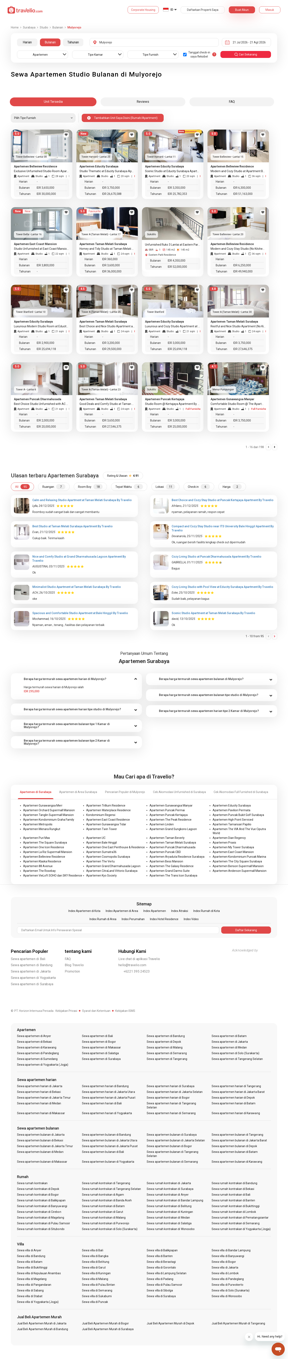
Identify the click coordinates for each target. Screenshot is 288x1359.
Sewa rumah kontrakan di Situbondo (41, 1229)
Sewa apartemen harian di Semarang (171, 1113)
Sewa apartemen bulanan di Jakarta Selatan (176, 1140)
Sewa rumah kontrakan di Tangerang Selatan (111, 1189)
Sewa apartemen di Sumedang (37, 1059)
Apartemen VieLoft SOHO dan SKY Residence (52, 875)
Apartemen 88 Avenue (38, 866)
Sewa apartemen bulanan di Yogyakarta (108, 1161)
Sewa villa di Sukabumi (97, 1296)
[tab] (76, 679)
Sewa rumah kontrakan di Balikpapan (41, 1200)
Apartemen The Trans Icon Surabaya (173, 875)
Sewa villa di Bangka (95, 1256)
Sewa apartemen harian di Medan (39, 1103)
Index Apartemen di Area (122, 911)
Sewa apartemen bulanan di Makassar (42, 1161)
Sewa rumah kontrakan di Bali (231, 1194)
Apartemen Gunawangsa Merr (42, 805)
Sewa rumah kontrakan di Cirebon (39, 1211)
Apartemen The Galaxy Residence (172, 866)
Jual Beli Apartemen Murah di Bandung (42, 1329)
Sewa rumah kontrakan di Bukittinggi (236, 1206)
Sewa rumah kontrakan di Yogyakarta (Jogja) (241, 1229)
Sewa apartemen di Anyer (34, 1036)
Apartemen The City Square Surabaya (237, 861)
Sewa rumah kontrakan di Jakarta (169, 1183)
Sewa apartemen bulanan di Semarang (172, 1161)
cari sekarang (245, 54)
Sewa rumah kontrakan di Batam (103, 1206)
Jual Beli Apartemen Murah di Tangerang (238, 1323)
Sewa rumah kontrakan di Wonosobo (171, 1229)
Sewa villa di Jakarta (225, 1267)
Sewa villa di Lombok (225, 1273)
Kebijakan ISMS (125, 1010)
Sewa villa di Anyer (29, 1250)
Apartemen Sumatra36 (101, 852)
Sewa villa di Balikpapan (162, 1250)
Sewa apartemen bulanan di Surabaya (172, 1134)
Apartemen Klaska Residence (42, 861)
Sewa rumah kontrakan (32, 1183)
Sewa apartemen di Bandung (31, 965)
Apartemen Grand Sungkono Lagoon (173, 829)
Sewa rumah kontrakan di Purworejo (105, 1223)
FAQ (68, 959)
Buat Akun (242, 9)
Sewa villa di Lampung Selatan (166, 1273)
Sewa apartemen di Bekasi (34, 1041)
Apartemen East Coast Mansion (233, 852)
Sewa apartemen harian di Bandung (105, 1086)
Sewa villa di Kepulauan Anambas (39, 1273)
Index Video (191, 919)
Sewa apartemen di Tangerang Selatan (237, 1059)
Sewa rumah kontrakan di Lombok (234, 1211)
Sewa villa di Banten (160, 1256)
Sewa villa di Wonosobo (227, 1296)
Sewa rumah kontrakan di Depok (38, 1189)
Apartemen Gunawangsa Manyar (171, 805)
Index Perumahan (133, 919)
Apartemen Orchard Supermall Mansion (49, 810)
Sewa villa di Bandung (31, 1256)
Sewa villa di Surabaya (161, 1296)
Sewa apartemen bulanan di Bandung (106, 1134)
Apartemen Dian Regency (229, 837)
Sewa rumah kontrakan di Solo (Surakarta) (109, 1229)
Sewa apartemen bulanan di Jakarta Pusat (110, 1146)
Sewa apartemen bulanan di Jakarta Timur (45, 1146)
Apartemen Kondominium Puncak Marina (239, 856)
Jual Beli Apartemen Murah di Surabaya (108, 1329)
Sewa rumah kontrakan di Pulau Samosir (43, 1223)
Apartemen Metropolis (37, 824)
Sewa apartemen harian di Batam (234, 1103)
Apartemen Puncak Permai (167, 810)
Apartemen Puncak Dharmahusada (172, 847)
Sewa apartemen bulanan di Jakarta (41, 1134)
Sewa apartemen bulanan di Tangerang (237, 1134)
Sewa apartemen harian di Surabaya (170, 1086)
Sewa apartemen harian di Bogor (168, 1097)
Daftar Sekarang (246, 930)
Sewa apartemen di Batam (229, 1036)
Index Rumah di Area (103, 919)
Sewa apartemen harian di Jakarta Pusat (108, 1097)
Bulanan (50, 42)
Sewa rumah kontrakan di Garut (102, 1211)
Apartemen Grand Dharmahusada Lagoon (113, 866)
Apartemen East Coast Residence (108, 819)
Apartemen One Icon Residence (43, 847)
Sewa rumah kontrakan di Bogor (38, 1194)
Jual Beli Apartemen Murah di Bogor (105, 1323)
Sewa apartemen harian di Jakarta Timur (44, 1097)
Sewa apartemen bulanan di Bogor (169, 1146)
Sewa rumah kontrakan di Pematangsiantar (240, 1217)
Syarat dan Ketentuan (96, 1010)
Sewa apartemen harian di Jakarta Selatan (175, 1092)
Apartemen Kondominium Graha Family (48, 819)
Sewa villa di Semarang (97, 1290)
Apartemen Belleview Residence (44, 856)
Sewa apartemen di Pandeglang (38, 1053)
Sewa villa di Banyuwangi (228, 1256)
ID (171, 9)
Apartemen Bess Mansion (166, 861)
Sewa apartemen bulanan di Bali (103, 1151)
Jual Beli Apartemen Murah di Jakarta (41, 1323)
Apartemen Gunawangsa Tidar (106, 824)
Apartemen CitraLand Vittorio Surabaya (111, 870)
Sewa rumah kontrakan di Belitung (169, 1206)
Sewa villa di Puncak (95, 1302)
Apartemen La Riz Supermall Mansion (47, 852)
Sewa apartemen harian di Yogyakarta (107, 1113)
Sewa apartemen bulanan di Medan (40, 1151)
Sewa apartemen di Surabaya (32, 984)
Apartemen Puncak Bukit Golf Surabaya (238, 815)
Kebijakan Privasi (66, 1010)
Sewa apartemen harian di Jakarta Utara (108, 1092)
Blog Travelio (74, 965)
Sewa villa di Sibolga (160, 1290)
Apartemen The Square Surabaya (45, 842)
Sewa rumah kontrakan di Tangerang (106, 1183)
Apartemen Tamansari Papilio (232, 824)
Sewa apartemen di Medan (229, 1047)
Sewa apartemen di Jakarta (31, 971)
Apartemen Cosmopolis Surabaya (108, 856)
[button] (76, 679)
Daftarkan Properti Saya (202, 9)
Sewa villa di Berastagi (161, 1261)
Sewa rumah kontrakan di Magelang (40, 1217)
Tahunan (73, 42)
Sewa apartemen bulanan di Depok (234, 1146)
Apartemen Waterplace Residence (108, 810)
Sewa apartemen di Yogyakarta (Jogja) (42, 1064)
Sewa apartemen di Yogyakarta (33, 978)
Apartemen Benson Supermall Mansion (238, 866)
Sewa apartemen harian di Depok (233, 1097)
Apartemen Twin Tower (101, 829)
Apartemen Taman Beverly (167, 837)
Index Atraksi (179, 911)
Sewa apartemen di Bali (28, 959)
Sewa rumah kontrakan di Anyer (167, 1194)
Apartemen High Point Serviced (233, 819)
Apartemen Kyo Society (101, 875)
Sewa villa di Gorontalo (161, 1267)
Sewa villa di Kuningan (96, 1273)
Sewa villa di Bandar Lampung (231, 1250)
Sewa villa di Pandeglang (228, 1279)
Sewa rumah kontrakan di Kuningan (170, 1211)
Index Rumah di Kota (206, 911)
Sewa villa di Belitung (95, 1261)
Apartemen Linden (162, 824)
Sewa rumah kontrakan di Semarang (236, 1223)
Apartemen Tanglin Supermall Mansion (48, 815)
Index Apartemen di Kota (84, 911)
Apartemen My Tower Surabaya (233, 847)
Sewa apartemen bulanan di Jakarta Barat (239, 1140)
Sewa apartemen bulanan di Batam (235, 1151)
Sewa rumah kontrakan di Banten (233, 1200)
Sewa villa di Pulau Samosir (164, 1284)
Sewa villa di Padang (160, 1279)
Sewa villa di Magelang (31, 1279)
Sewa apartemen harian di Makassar (41, 1113)
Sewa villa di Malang (95, 1279)
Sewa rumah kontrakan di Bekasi (233, 1189)
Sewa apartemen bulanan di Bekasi (40, 1140)
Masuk (269, 9)
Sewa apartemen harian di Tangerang (236, 1086)
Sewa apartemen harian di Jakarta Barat (238, 1092)
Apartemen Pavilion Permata (231, 810)
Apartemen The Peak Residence (171, 819)
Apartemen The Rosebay (39, 870)
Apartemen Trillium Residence (105, 805)
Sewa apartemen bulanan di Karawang (237, 1161)
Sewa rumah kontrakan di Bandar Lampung (175, 1200)
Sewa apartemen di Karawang (36, 1047)
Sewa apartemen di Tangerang (167, 1059)
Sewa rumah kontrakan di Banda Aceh (107, 1200)
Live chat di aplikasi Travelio (139, 959)
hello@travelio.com (132, 965)
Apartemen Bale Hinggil (101, 842)
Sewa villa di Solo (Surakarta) (231, 1290)
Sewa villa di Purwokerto (227, 1284)
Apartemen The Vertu (100, 861)
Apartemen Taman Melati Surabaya (173, 842)
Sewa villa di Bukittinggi (32, 1267)
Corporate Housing (143, 9)
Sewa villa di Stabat (29, 1296)
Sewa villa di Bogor (224, 1261)
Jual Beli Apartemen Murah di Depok (170, 1323)
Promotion (72, 971)
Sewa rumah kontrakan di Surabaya (170, 1189)
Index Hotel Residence (164, 919)
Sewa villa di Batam (29, 1261)
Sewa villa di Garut (94, 1267)
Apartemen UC (95, 837)
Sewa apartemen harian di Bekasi (39, 1092)
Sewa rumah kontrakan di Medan (168, 1217)
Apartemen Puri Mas (36, 837)
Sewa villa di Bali (92, 1250)
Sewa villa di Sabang (30, 1290)
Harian (27, 42)
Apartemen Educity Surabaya (232, 805)
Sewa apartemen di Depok (164, 1041)
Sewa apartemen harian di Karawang (236, 1113)
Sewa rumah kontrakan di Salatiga (169, 1223)
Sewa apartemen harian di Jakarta (39, 1086)
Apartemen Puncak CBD (165, 852)
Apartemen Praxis (224, 842)
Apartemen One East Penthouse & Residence (115, 847)
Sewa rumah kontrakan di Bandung (234, 1183)
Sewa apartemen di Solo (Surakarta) (235, 1053)
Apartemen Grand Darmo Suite (170, 870)
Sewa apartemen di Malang (165, 1047)
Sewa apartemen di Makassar (101, 1047)
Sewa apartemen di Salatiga (100, 1053)
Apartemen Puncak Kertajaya (169, 815)
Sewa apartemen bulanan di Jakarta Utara (109, 1140)
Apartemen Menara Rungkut (41, 829)
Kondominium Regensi (100, 815)
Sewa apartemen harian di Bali (102, 1103)
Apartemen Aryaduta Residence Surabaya (177, 856)
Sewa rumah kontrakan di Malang (104, 1217)
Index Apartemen (154, 911)
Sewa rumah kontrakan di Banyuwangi (42, 1206)
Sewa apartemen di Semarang (167, 1053)
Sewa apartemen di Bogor (99, 1041)
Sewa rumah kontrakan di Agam (103, 1194)
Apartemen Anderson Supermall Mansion (239, 870)
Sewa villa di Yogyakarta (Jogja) (38, 1302)
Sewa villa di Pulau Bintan (98, 1284)
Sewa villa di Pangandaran (34, 1284)
